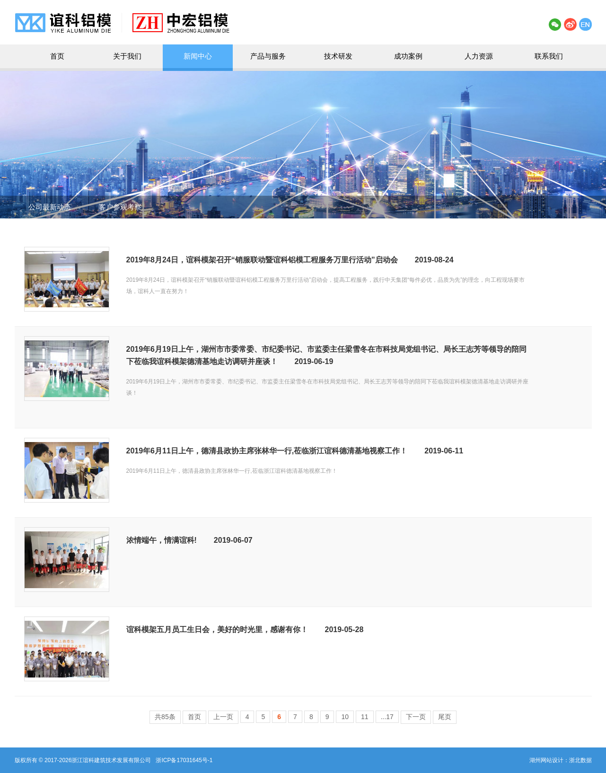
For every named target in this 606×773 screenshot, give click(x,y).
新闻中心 (198, 56)
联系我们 (549, 56)
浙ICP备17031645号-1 (184, 760)
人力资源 (479, 56)
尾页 (444, 717)
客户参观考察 (120, 207)
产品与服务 (268, 56)
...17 (387, 717)
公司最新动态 (49, 207)
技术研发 (338, 56)
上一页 (223, 717)
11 (365, 717)
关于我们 (127, 56)
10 (345, 717)
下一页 (416, 717)
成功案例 (408, 56)
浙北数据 (580, 760)
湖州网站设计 (546, 760)
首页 (57, 56)
